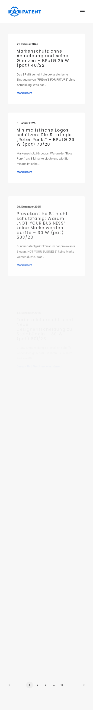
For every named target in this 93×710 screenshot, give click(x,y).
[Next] (82, 686)
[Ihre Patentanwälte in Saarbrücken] (24, 11)
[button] (82, 11)
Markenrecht (24, 93)
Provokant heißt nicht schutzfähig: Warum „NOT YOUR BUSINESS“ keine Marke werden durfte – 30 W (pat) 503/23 (42, 240)
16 (62, 685)
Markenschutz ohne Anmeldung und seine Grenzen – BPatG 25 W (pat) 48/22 (43, 58)
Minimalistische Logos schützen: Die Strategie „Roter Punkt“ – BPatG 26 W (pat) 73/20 (46, 137)
